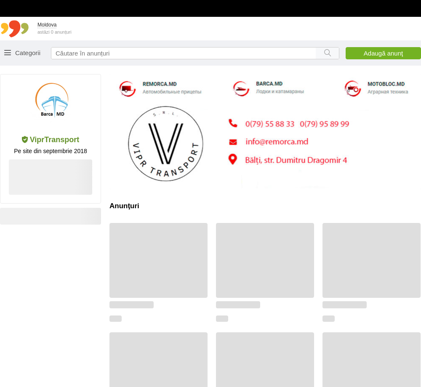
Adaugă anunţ (383, 53)
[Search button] (327, 53)
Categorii (27, 52)
